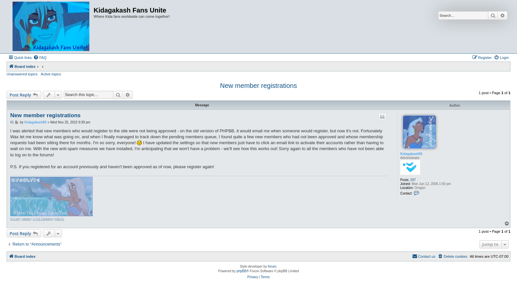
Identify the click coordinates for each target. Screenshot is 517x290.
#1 (12, 122)
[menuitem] (39, 58)
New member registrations (258, 85)
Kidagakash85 (411, 154)
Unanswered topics (22, 74)
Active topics (51, 74)
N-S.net (14, 219)
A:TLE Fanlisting (43, 219)
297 (413, 180)
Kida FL (59, 219)
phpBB (241, 271)
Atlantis (26, 219)
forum (272, 266)
